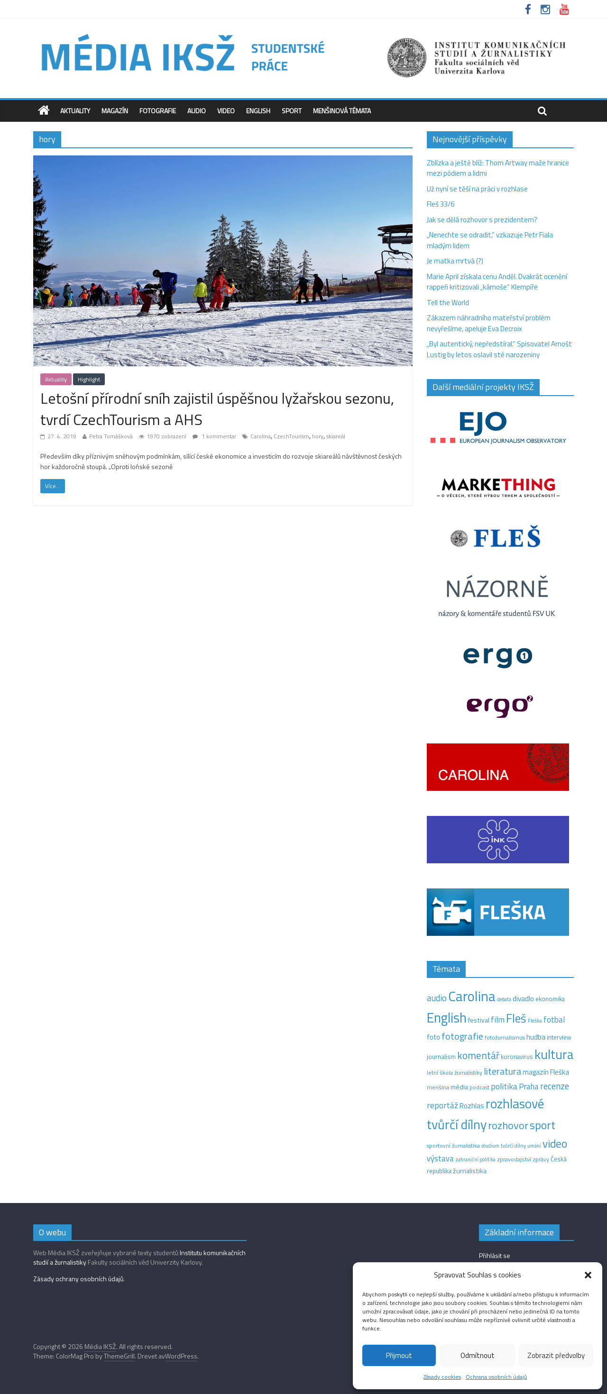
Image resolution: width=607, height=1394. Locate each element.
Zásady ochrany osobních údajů (78, 1279)
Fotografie (157, 111)
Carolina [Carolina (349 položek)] (472, 996)
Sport (292, 111)
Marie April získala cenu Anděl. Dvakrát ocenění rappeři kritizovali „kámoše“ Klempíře (497, 282)
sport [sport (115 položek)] (542, 1124)
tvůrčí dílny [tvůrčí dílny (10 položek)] (513, 1145)
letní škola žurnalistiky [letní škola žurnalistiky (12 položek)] (454, 1072)
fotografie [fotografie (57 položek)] (462, 1036)
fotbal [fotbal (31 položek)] (554, 1020)
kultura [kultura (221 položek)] (554, 1054)
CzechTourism (291, 436)
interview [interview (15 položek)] (559, 1037)
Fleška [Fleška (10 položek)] (535, 1020)
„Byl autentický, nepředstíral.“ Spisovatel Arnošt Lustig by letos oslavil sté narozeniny (499, 349)
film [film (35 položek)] (498, 1019)
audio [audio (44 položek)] (437, 998)
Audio (196, 111)
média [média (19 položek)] (459, 1087)
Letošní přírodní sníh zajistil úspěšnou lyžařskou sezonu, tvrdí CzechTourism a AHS (217, 409)
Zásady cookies (442, 1376)
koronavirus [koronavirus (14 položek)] (517, 1056)
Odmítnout (477, 1355)
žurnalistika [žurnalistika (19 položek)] (470, 1171)
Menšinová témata (342, 111)
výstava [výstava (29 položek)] (440, 1158)
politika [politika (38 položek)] (504, 1086)
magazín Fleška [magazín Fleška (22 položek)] (546, 1072)
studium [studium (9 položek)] (490, 1146)
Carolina (260, 436)
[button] (588, 1275)
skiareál (335, 436)
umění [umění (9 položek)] (534, 1146)
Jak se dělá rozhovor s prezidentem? (483, 219)
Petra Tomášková (111, 436)
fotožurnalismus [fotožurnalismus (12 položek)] (505, 1037)
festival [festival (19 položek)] (478, 1020)
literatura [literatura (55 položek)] (502, 1071)
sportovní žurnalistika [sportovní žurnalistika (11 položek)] (453, 1145)
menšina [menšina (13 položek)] (438, 1087)
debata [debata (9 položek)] (504, 999)
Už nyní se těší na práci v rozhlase (477, 188)
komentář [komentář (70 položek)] (478, 1055)
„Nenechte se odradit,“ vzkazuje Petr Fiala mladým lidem (490, 240)
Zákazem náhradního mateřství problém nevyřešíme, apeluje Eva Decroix (489, 323)
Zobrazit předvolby (556, 1355)
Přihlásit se (494, 1255)
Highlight (89, 379)
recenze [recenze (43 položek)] (554, 1086)
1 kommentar (214, 436)
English (258, 111)
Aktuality (75, 111)
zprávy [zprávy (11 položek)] (541, 1159)
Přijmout (399, 1355)
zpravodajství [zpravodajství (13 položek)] (514, 1159)
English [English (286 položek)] (447, 1017)
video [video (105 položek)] (555, 1143)
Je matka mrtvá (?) (455, 260)
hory (317, 436)
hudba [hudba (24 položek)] (535, 1036)
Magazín (114, 111)
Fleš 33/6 (440, 204)
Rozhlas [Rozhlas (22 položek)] (472, 1105)
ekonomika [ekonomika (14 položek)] (550, 999)
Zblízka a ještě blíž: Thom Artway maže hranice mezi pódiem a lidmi (498, 168)
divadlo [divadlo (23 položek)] (523, 998)
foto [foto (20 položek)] (433, 1037)
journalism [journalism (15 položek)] (441, 1056)
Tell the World (448, 302)
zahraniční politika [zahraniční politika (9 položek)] (475, 1159)
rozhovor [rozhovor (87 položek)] (508, 1125)
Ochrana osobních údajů (496, 1376)
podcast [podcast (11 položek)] (479, 1087)
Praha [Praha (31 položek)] (529, 1086)
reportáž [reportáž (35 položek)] (442, 1105)
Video (226, 111)
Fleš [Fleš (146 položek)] (516, 1018)
